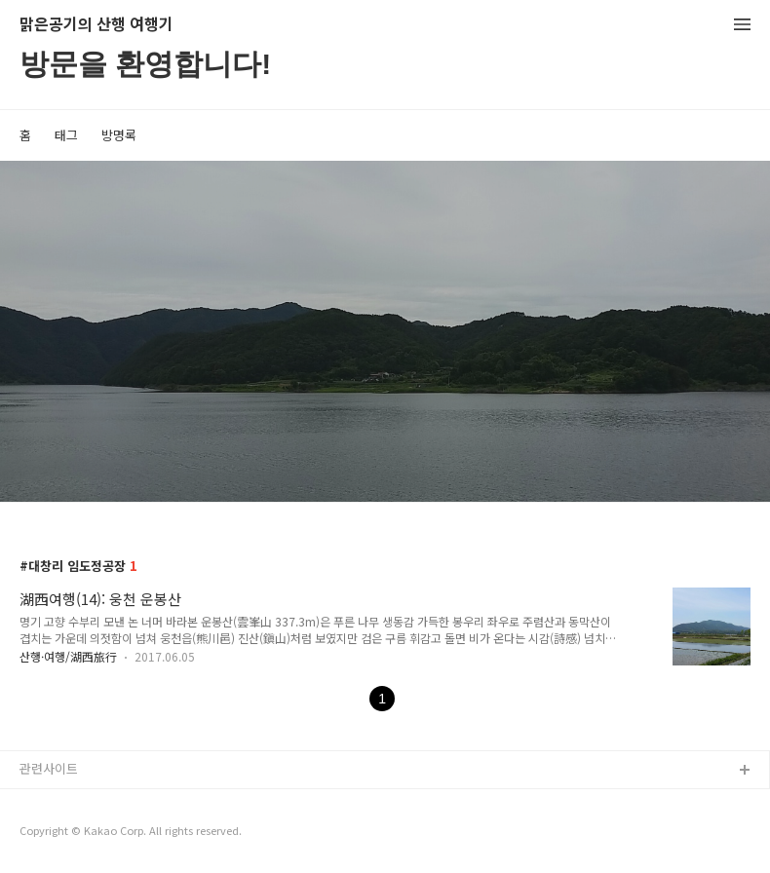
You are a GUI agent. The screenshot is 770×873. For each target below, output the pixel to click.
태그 (66, 135)
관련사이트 (48, 768)
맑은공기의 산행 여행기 (96, 25)
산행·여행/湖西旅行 (68, 656)
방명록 (118, 135)
